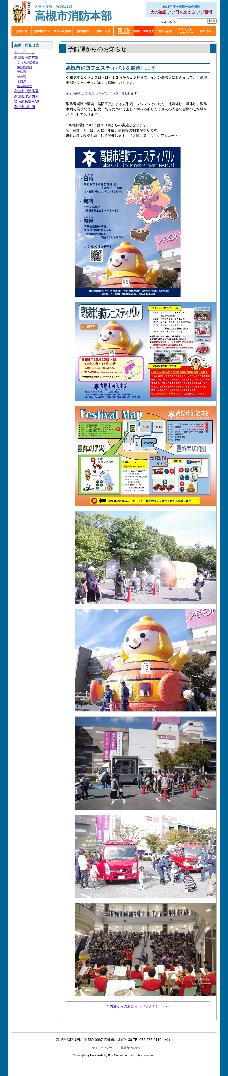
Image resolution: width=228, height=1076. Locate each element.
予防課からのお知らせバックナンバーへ (138, 1006)
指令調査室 (24, 86)
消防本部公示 (41, 31)
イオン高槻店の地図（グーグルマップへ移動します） (103, 93)
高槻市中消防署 (26, 91)
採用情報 (205, 31)
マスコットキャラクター (185, 31)
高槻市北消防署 (26, 96)
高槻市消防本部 (73, 13)
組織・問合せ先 (144, 31)
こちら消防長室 (28, 62)
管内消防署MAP (26, 102)
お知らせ (21, 31)
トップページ (24, 52)
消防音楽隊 (164, 31)
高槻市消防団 (24, 107)
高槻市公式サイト (132, 1047)
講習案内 (83, 31)
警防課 (21, 72)
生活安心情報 (62, 31)
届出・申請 (103, 31)
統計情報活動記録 (123, 31)
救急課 (21, 76)
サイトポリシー (102, 1047)
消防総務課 (24, 67)
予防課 (21, 81)
